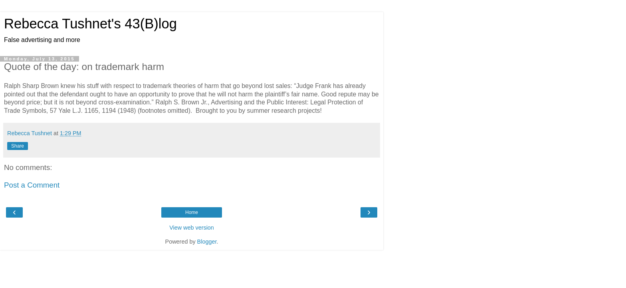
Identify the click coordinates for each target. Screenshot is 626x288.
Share (17, 146)
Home (191, 212)
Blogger (207, 241)
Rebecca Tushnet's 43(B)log (90, 23)
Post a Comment (31, 185)
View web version (191, 227)
